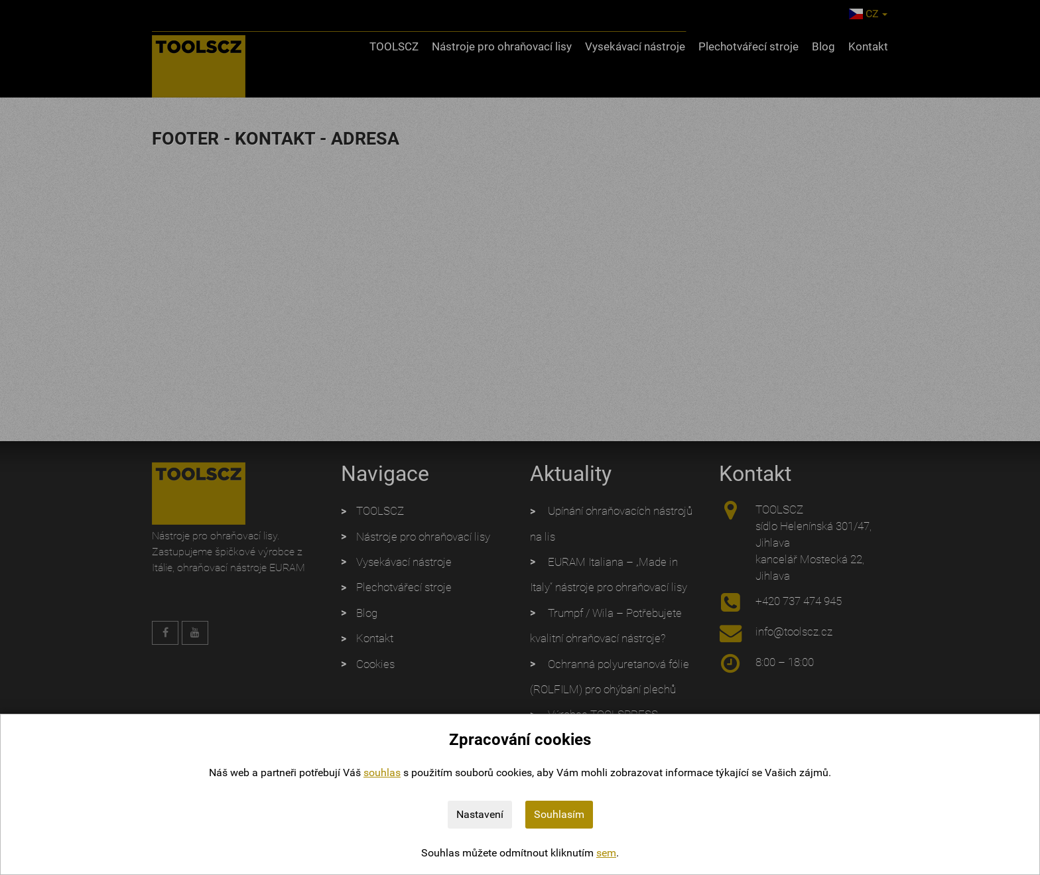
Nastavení (479, 814)
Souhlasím (559, 814)
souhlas (382, 772)
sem (606, 852)
